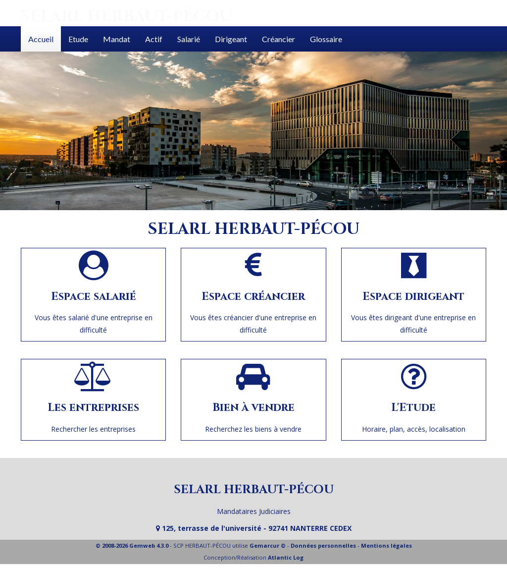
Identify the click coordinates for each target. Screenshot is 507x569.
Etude (78, 39)
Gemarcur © (268, 545)
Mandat (116, 39)
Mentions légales (386, 545)
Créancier (278, 39)
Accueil (40, 39)
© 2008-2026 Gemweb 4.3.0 (132, 545)
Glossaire (326, 39)
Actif (153, 39)
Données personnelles (323, 545)
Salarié (188, 39)
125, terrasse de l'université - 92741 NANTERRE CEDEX (254, 528)
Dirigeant (231, 39)
